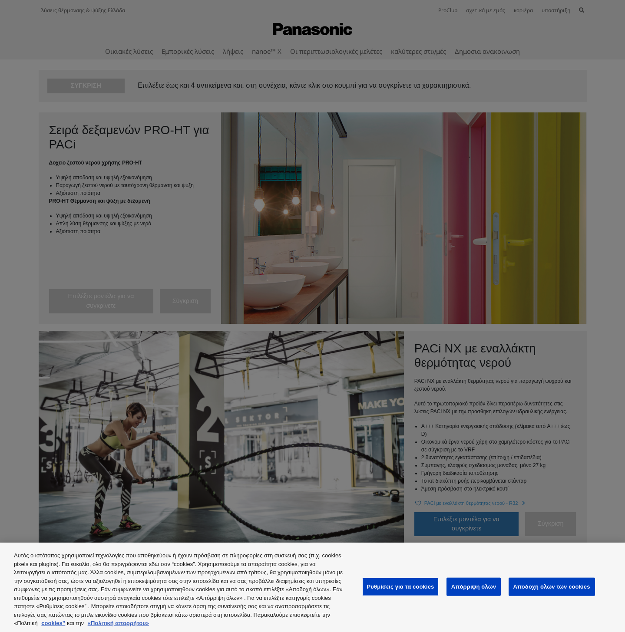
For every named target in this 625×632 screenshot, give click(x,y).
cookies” (53, 623)
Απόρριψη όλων (473, 586)
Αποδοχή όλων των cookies (551, 586)
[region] (312, 587)
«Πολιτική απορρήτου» (118, 623)
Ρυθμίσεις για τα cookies (400, 586)
